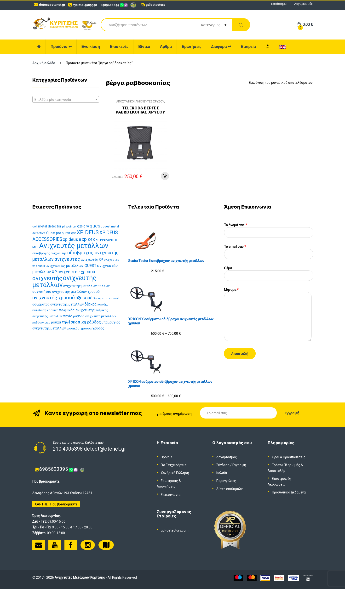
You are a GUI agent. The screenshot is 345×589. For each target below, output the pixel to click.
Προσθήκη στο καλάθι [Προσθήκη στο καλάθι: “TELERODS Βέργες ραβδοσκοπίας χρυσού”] (165, 176)
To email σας (268, 250)
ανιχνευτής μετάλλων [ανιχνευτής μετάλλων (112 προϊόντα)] (64, 281)
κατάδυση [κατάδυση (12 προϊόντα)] (39, 310)
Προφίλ (166, 457)
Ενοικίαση (90, 46)
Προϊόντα (61, 46)
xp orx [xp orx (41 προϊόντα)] (88, 239)
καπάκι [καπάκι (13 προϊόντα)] (103, 304)
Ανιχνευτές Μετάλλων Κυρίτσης (80, 577)
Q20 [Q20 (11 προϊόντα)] (80, 226)
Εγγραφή (239, 465)
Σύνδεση (223, 465)
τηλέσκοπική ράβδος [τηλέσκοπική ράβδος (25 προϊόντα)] (81, 322)
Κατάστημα (279, 4)
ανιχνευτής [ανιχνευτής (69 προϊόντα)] (47, 278)
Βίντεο (144, 46)
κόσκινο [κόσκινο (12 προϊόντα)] (52, 310)
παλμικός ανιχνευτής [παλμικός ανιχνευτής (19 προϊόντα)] (77, 310)
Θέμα (268, 272)
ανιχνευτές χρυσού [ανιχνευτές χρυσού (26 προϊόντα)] (76, 271)
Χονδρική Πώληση (175, 473)
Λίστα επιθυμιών (229, 489)
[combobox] (65, 99)
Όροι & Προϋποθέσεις (288, 457)
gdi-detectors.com (175, 530)
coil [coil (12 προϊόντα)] (34, 226)
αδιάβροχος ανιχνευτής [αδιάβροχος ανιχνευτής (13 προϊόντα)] (49, 253)
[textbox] (66, 99)
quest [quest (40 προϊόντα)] (96, 226)
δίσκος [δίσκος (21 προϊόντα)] (91, 304)
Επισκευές (119, 46)
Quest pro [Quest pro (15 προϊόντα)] (53, 233)
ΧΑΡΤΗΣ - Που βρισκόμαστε (56, 504)
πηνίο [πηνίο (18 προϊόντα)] (67, 316)
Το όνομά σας (268, 228)
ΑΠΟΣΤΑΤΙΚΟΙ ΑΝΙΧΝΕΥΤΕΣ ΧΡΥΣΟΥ (140, 101)
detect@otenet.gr (52, 4)
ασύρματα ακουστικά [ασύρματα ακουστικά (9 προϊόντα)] (108, 298)
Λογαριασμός (303, 4)
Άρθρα (166, 46)
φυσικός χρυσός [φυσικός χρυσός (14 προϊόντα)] (79, 328)
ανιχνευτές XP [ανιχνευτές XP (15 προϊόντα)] (92, 259)
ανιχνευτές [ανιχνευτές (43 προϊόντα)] (67, 259)
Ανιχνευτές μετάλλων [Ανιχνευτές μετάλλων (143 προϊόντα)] (73, 246)
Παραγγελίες (226, 481)
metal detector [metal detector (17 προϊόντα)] (49, 226)
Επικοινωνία (170, 495)
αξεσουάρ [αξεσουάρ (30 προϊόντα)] (85, 297)
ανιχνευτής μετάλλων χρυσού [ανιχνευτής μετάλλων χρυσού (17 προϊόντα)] (76, 291)
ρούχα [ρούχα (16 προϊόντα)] (56, 322)
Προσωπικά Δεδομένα (289, 492)
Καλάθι (221, 473)
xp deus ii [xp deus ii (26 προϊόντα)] (72, 239)
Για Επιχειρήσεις (174, 465)
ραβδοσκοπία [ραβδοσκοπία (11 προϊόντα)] (41, 322)
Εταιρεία (248, 46)
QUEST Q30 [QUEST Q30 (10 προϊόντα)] (69, 233)
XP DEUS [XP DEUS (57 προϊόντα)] (88, 232)
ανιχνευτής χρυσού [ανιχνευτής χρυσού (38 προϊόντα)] (53, 297)
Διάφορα (221, 46)
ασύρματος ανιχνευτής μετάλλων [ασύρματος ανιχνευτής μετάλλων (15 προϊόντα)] (58, 304)
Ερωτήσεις (191, 46)
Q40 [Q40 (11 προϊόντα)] (86, 226)
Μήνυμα (268, 292)
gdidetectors (155, 4)
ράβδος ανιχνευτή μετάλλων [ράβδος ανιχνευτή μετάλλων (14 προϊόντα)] (94, 316)
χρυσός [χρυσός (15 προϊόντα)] (98, 328)
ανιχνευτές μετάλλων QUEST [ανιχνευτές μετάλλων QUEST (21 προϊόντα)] (71, 265)
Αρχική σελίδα (43, 63)
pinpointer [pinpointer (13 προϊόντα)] (69, 226)
